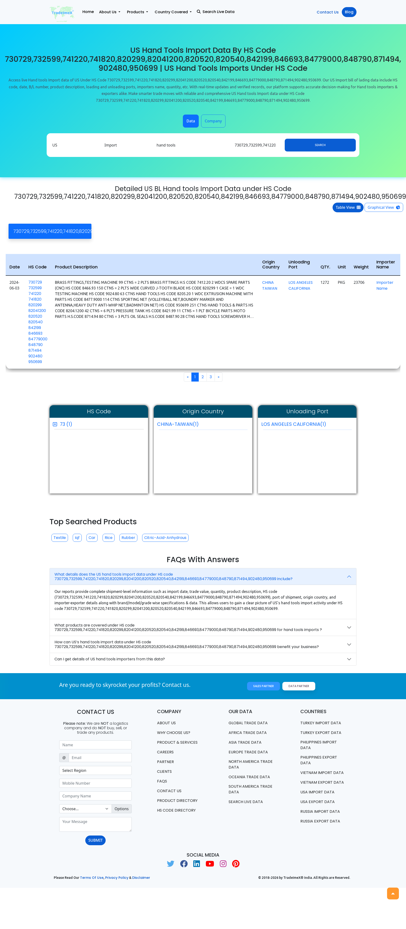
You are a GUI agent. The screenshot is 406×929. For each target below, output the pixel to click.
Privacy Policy (116, 877)
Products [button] (136, 12)
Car (92, 537)
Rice (109, 537)
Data (190, 121)
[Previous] (188, 377)
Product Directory (177, 800)
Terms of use (92, 877)
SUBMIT (95, 840)
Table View (348, 207)
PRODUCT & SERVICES (177, 742)
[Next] (218, 377)
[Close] (284, 231)
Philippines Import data (318, 745)
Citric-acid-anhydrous (165, 537)
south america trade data (250, 789)
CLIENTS (164, 771)
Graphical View (384, 207)
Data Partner (299, 686)
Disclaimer (141, 877)
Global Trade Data (248, 723)
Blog (349, 12)
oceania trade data (249, 777)
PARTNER (165, 762)
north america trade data (251, 764)
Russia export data (320, 821)
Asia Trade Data (245, 742)
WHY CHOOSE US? (173, 732)
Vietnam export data (322, 782)
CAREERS (165, 752)
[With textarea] (95, 824)
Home (88, 11)
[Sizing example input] (95, 744)
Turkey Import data (320, 723)
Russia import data (320, 811)
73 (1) (66, 424)
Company (213, 121)
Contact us (169, 791)
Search (320, 145)
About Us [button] (108, 12)
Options (122, 808)
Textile (60, 537)
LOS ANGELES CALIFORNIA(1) (306, 425)
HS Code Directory (176, 810)
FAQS (162, 781)
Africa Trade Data (248, 732)
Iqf (77, 537)
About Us (166, 723)
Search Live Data (216, 11)
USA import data (317, 792)
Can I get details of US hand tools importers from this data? (109, 659)
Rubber (128, 537)
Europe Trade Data (248, 752)
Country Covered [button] (172, 12)
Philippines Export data (318, 760)
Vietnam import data (322, 772)
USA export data (317, 802)
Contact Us (328, 12)
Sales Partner (263, 686)
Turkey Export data (320, 732)
